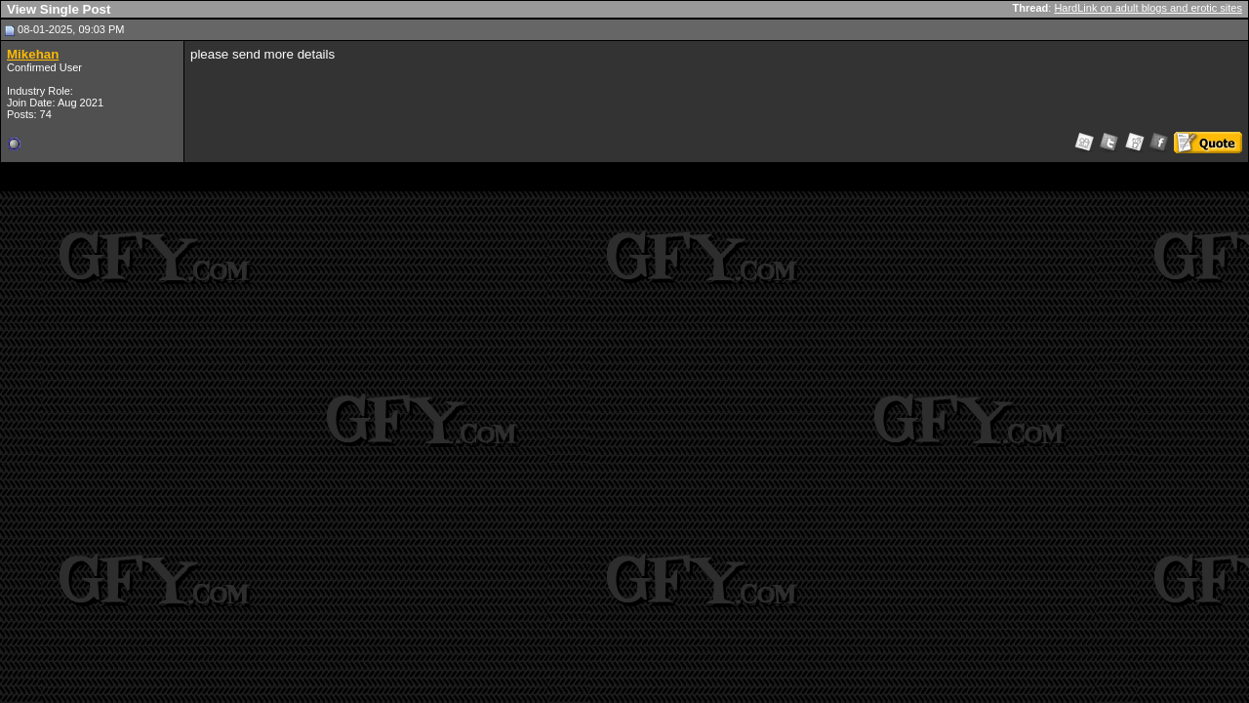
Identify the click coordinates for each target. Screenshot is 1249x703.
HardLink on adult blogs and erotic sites (1148, 8)
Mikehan (33, 54)
